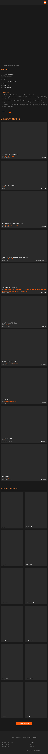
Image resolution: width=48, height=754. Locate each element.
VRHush (44, 326)
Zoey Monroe (5, 603)
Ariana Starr (29, 679)
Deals (29, 737)
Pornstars (18, 737)
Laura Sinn (5, 641)
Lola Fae (27, 289)
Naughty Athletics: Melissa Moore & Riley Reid (15, 257)
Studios (25, 737)
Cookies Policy (5, 746)
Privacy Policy (5, 744)
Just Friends (5, 476)
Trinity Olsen (5, 527)
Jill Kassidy (29, 527)
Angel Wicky (25, 291)
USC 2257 (32, 744)
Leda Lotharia (7, 289)
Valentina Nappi (10, 291)
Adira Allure (15, 289)
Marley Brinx (21, 289)
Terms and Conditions (7, 742)
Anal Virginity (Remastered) (9, 185)
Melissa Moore (8, 258)
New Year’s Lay (6, 400)
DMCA (32, 746)
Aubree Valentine (30, 603)
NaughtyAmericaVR (41, 260)
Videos (12, 737)
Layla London (6, 565)
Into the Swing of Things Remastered (12, 223)
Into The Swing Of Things (9, 361)
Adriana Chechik (13, 225)
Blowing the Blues (7, 438)
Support (32, 742)
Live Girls (35, 737)
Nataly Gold (29, 565)
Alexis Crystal (18, 291)
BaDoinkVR (43, 157)
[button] (45, 2)
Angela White (12, 156)
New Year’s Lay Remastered (9, 154)
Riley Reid (6, 156)
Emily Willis (5, 679)
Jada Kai (28, 717)
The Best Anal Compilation (9, 288)
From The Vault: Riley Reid (9, 323)
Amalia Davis (29, 641)
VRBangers (43, 188)
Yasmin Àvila (5, 717)
